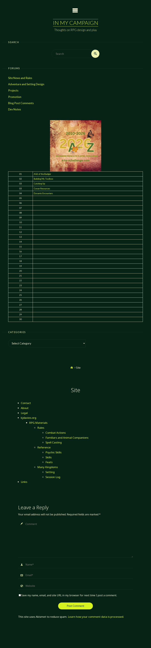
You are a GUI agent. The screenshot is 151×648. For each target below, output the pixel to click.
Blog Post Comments (21, 103)
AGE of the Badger (42, 174)
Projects (13, 90)
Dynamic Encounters (43, 193)
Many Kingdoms (47, 467)
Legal (24, 413)
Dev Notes (14, 109)
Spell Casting (53, 442)
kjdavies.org (28, 418)
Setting (50, 472)
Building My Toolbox (43, 178)
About (25, 408)
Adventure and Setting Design (26, 84)
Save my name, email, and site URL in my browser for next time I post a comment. (68, 595)
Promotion (14, 97)
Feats (49, 462)
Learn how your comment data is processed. (96, 617)
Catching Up (39, 183)
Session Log (52, 477)
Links (24, 482)
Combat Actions (55, 432)
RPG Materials (38, 423)
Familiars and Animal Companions (66, 437)
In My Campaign (75, 22)
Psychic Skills (53, 452)
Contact (26, 403)
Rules (40, 427)
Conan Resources (42, 188)
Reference (44, 447)
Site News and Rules (20, 78)
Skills (48, 457)
